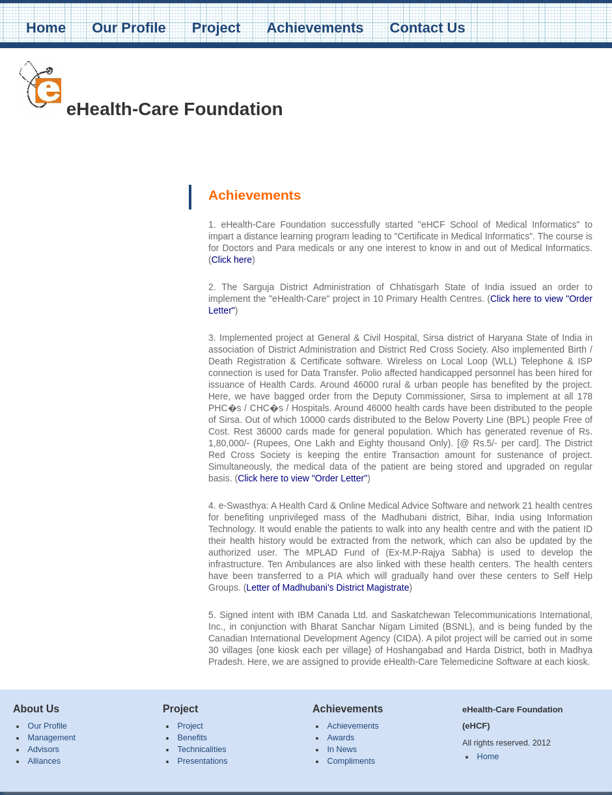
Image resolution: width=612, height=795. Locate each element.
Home (46, 28)
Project (216, 28)
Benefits (193, 737)
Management (52, 737)
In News (342, 749)
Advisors (43, 749)
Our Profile (129, 28)
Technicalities (202, 749)
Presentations (203, 761)
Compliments (351, 761)
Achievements (314, 28)
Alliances (44, 761)
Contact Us (428, 28)
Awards (341, 737)
